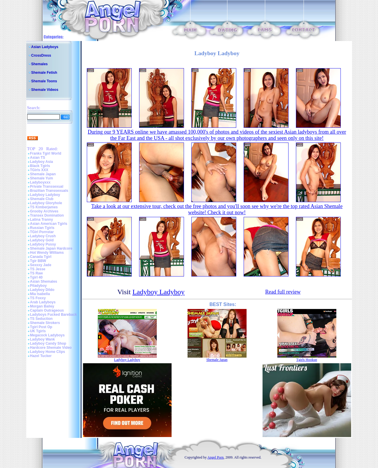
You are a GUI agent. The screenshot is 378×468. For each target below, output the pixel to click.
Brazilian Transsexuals (49, 191)
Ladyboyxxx (40, 182)
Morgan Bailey (42, 306)
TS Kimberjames (44, 207)
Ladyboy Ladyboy (45, 195)
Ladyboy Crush (43, 236)
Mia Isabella (40, 294)
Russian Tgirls (42, 228)
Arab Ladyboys (43, 302)
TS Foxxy (38, 298)
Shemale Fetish (44, 73)
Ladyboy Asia (41, 162)
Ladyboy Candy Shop (48, 343)
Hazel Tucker (41, 356)
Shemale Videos (44, 90)
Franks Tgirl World (45, 153)
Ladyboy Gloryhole (46, 203)
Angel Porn (215, 457)
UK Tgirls (38, 331)
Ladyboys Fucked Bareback (53, 314)
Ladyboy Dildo (42, 290)
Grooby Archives (44, 211)
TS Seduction (41, 319)
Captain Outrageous (47, 310)
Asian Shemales (43, 281)
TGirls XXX (39, 170)
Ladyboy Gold (42, 240)
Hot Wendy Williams (47, 253)
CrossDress (41, 55)
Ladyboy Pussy (43, 244)
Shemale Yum (41, 178)
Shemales (39, 64)
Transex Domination (47, 215)
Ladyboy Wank (42, 339)
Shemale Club (41, 199)
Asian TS (37, 158)
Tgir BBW (38, 261)
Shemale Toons (44, 81)
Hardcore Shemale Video (51, 348)
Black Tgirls (40, 166)
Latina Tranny (41, 219)
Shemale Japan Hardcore (51, 248)
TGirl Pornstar (42, 232)
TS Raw (36, 273)
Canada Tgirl (41, 257)
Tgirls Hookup (306, 360)
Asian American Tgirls (48, 224)
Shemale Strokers (45, 323)
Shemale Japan (43, 174)
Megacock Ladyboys (47, 335)
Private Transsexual (46, 186)
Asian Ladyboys (44, 47)
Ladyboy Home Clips (47, 352)
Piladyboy (38, 286)
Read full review (283, 292)
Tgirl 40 (36, 277)
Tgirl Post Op (41, 327)
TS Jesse (37, 269)
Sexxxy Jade (40, 265)
